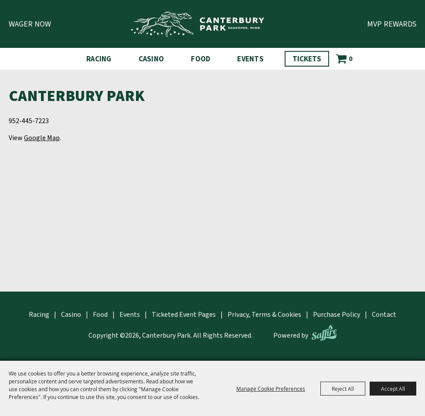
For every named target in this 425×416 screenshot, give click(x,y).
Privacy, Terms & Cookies (264, 314)
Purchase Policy (336, 314)
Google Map (42, 138)
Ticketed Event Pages (184, 314)
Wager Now (30, 24)
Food (200, 59)
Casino (151, 59)
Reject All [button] (343, 388)
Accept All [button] (393, 388)
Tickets (306, 59)
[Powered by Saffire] (324, 333)
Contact (384, 314)
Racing (99, 59)
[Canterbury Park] (197, 24)
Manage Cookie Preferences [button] (270, 388)
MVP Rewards (391, 24)
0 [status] (350, 59)
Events (250, 59)
